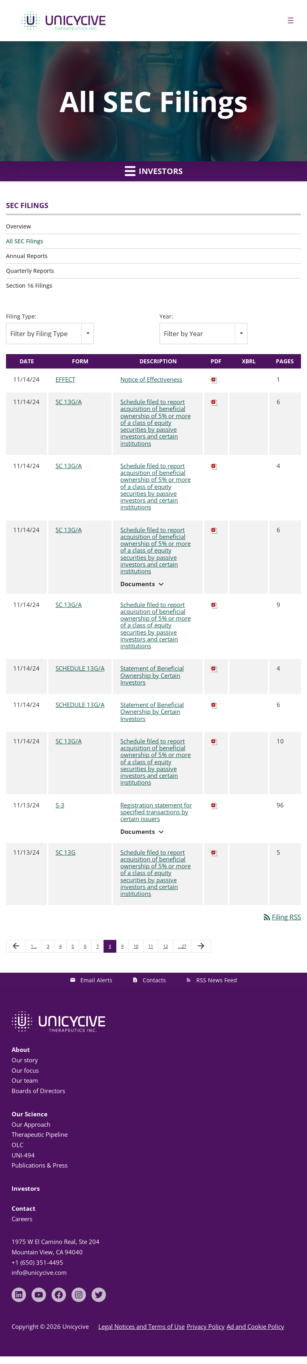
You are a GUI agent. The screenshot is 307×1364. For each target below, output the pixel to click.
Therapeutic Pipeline (40, 1134)
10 (136, 946)
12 (165, 946)
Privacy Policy (206, 1326)
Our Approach (31, 1124)
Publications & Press (40, 1165)
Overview (18, 226)
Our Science (30, 1114)
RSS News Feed (216, 980)
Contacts (154, 980)
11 (150, 946)
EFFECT (65, 379)
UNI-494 (23, 1155)
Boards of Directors (38, 1091)
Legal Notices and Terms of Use (141, 1326)
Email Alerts (96, 980)
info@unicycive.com (39, 1272)
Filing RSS (281, 916)
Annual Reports (27, 256)
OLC (17, 1145)
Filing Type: (21, 316)
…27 (182, 946)
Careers (22, 1219)
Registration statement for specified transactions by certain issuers (156, 812)
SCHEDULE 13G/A (80, 668)
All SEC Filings (24, 241)
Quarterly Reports (30, 270)
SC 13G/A (69, 402)
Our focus (25, 1070)
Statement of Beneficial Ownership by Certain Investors (152, 675)
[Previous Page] (16, 946)
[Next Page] (201, 946)
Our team (25, 1080)
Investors (154, 170)
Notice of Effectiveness (151, 379)
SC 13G (66, 852)
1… (34, 946)
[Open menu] (290, 20)
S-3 (60, 805)
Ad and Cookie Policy (255, 1326)
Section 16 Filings (29, 285)
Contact (24, 1208)
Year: (166, 316)
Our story (25, 1060)
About (21, 1050)
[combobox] (50, 333)
